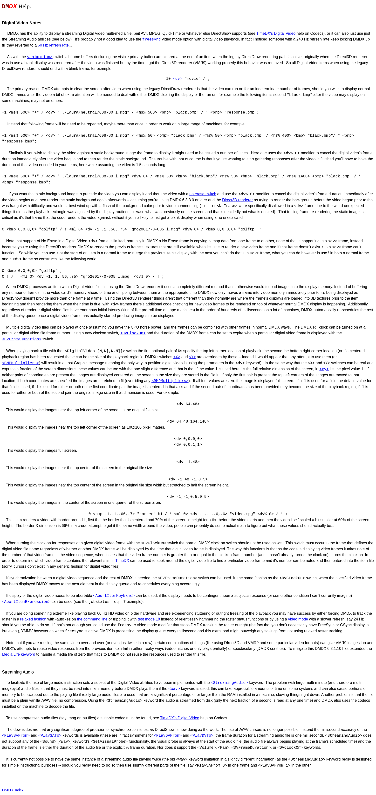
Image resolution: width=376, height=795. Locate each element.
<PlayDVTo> (201, 736)
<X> (176, 357)
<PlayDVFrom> (168, 736)
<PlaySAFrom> (16, 736)
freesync (151, 39)
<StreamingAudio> (229, 683)
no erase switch (202, 194)
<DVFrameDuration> (21, 339)
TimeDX (122, 561)
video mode (298, 619)
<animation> (40, 57)
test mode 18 (149, 619)
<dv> (177, 79)
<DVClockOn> (133, 333)
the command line (92, 619)
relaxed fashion (33, 619)
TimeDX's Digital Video (275, 33)
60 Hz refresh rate (53, 45)
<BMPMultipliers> (170, 381)
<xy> (323, 369)
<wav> (174, 689)
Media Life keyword (18, 654)
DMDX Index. (13, 790)
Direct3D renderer (237, 200)
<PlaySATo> (50, 736)
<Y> (192, 357)
